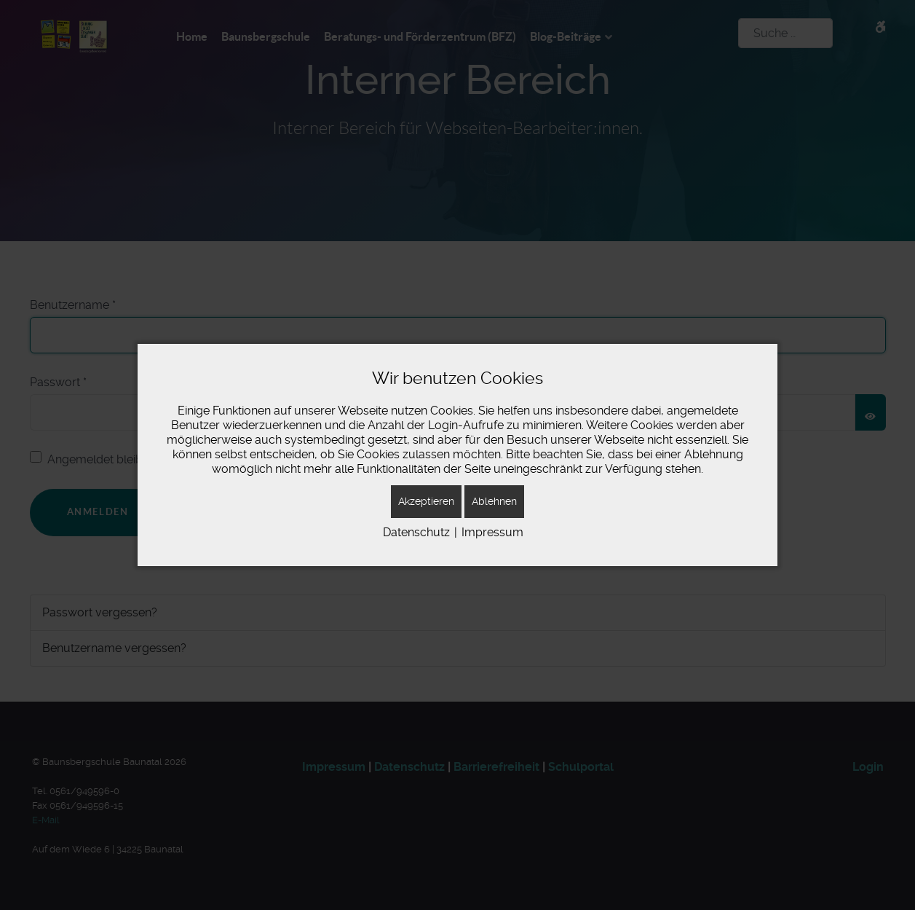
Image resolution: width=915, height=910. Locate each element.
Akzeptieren (426, 501)
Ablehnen (494, 501)
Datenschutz (416, 532)
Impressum (492, 532)
